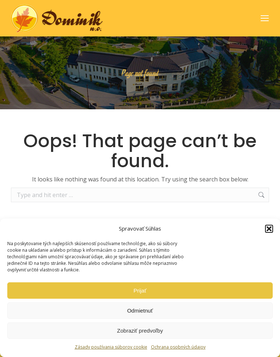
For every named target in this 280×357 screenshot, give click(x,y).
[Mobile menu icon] (264, 18)
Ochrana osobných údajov (178, 347)
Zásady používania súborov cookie (111, 347)
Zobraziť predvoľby (140, 330)
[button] (269, 228)
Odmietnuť (140, 310)
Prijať (140, 290)
